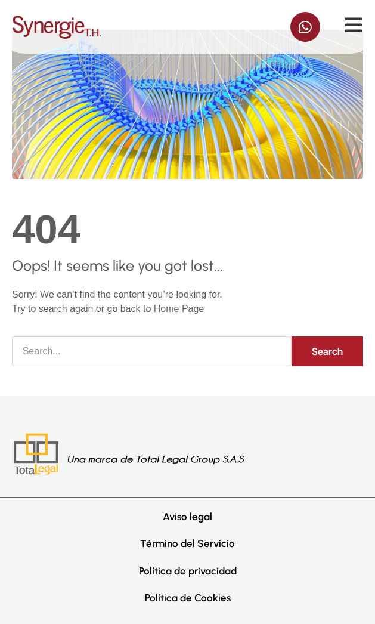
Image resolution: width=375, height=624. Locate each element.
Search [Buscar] (327, 351)
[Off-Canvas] (353, 25)
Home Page (179, 309)
